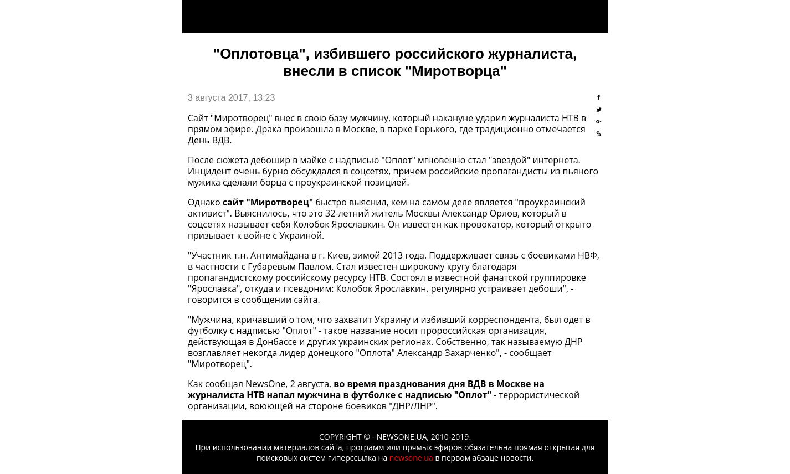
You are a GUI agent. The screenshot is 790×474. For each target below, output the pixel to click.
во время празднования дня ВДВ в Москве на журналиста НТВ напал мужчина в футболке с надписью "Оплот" (366, 389)
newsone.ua (411, 457)
